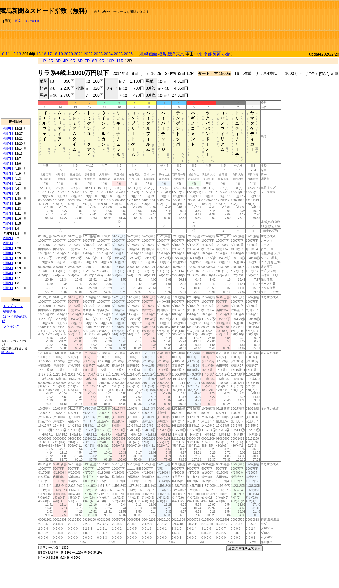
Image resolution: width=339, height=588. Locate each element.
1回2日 (8, 283)
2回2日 (8, 238)
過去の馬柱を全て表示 (244, 548)
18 (55, 54)
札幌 (144, 54)
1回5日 (8, 268)
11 (7, 54)
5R (72, 61)
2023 (98, 54)
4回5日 (8, 143)
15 (38, 54)
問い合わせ (7, 352)
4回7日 (8, 133)
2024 (108, 54)
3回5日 (8, 183)
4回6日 (8, 138)
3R (58, 61)
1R (43, 61)
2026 (128, 54)
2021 (78, 54)
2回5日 (8, 223)
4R (65, 61)
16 (44, 54)
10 (2, 54)
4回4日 (8, 148)
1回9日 (8, 248)
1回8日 (8, 253)
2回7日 (8, 213)
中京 (198, 54)
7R (87, 61)
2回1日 (8, 243)
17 (49, 54)
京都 (208, 54)
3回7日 (8, 173)
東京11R (21, 21)
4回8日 (8, 128)
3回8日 (8, 168)
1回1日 (8, 288)
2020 (68, 54)
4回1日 (8, 163)
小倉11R (34, 21)
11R (120, 61)
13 (19, 54)
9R (101, 61)
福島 (162, 54)
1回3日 (8, 278)
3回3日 (8, 193)
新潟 (171, 54)
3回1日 (8, 203)
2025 (118, 54)
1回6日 (8, 263)
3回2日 (8, 198)
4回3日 (8, 153)
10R (110, 61)
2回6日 (8, 218)
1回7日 (8, 258)
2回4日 (8, 228)
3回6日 (8, 178)
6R (80, 61)
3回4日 (8, 188)
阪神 (217, 54)
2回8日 (8, 208)
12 (13, 54)
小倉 (226, 54)
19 (60, 54)
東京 (180, 54)
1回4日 (8, 273)
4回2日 (8, 158)
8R (94, 61)
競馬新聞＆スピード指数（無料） (45, 10)
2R (50, 61)
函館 (153, 54)
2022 (88, 54)
